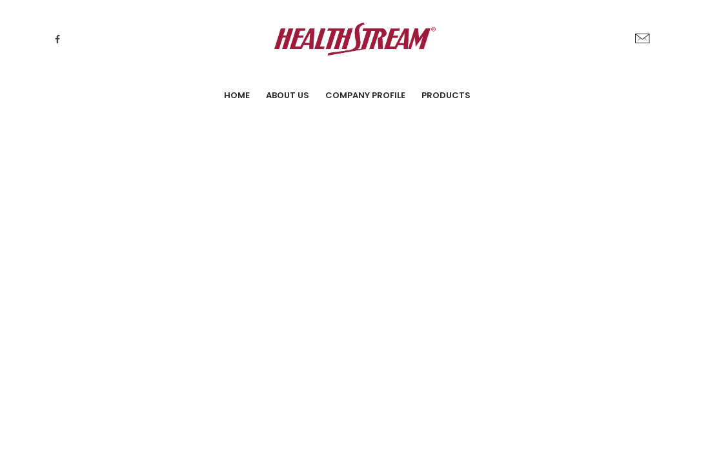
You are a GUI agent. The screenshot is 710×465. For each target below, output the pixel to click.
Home (237, 95)
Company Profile (365, 95)
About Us (287, 95)
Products (446, 95)
